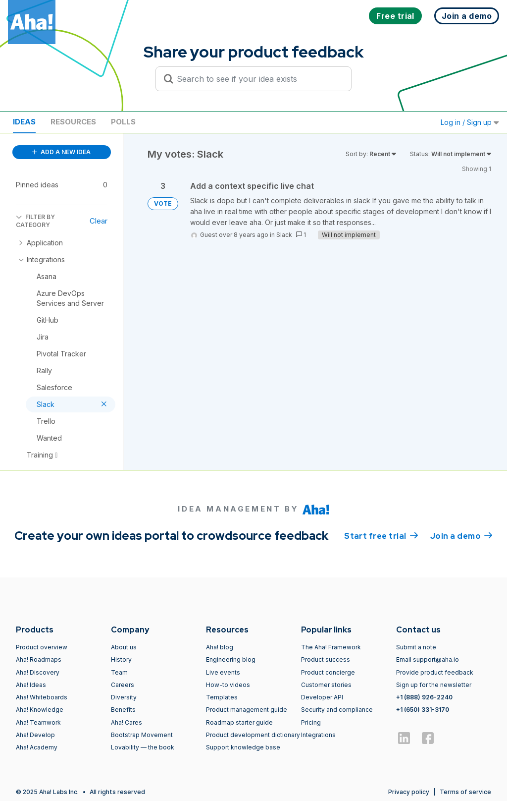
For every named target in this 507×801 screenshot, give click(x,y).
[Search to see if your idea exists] (258, 79)
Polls (123, 121)
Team (119, 672)
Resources (73, 121)
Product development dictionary (253, 735)
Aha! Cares (126, 722)
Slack (284, 234)
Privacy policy (408, 792)
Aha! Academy (36, 747)
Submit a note (416, 647)
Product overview (41, 647)
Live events (223, 672)
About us (124, 647)
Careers (122, 684)
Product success (325, 659)
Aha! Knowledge (39, 709)
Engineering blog (230, 659)
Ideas (24, 121)
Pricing (311, 722)
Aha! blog (219, 647)
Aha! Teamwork (38, 722)
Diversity (124, 697)
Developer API (322, 697)
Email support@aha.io (427, 659)
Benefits (123, 709)
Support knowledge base (243, 747)
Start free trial (381, 535)
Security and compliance (337, 709)
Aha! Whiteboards (41, 697)
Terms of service (465, 792)
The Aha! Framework (331, 647)
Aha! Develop (35, 735)
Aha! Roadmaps (38, 659)
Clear (98, 221)
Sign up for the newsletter (433, 684)
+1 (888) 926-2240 (424, 697)
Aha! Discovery (37, 672)
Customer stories (326, 684)
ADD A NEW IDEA (61, 152)
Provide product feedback (434, 672)
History (121, 659)
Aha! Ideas (31, 684)
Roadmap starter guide (239, 722)
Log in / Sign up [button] (470, 122)
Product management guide (246, 709)
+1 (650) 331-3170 (422, 709)
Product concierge (328, 672)
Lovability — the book (142, 747)
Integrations (318, 735)
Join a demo (461, 535)
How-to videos (228, 684)
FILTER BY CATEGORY (35, 221)
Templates (222, 697)
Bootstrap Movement (142, 735)
